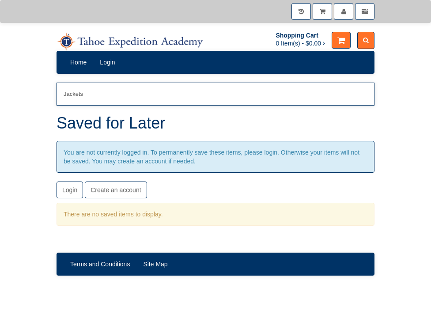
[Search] (365, 40)
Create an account (116, 189)
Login (107, 62)
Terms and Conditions (100, 264)
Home (78, 62)
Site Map (155, 264)
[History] (301, 11)
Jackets (73, 94)
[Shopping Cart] (322, 11)
